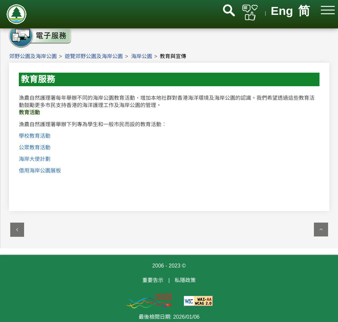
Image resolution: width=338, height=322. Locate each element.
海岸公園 (141, 56)
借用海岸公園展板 (40, 170)
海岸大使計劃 (35, 159)
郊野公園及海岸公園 (33, 56)
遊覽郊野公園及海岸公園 (94, 56)
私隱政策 (185, 280)
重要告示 (152, 280)
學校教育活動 (35, 136)
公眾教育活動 (35, 147)
